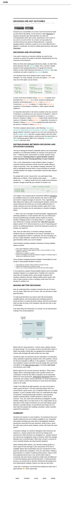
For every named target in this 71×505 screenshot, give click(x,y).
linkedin (53, 482)
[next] (29, 28)
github (44, 482)
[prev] (15, 28)
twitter (17, 482)
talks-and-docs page (31, 369)
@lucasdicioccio (35, 23)
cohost (36, 482)
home (5, 2)
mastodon (27, 482)
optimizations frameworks (41, 381)
